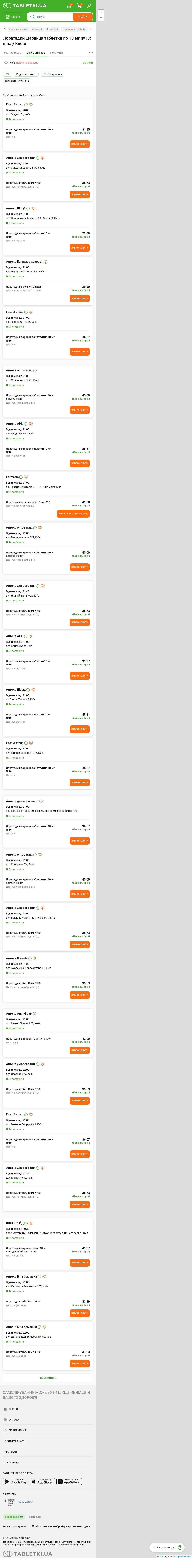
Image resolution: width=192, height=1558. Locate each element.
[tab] (36, 52)
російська (35, 1516)
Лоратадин (52, 29)
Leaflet (160, 1556)
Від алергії (36, 29)
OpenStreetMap (183, 1556)
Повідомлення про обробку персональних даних (62, 1526)
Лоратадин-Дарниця (74, 29)
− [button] (101, 18)
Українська (12, 1516)
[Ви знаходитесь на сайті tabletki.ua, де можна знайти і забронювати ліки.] (25, 6)
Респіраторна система (14, 29)
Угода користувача (14, 1526)
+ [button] (101, 12)
